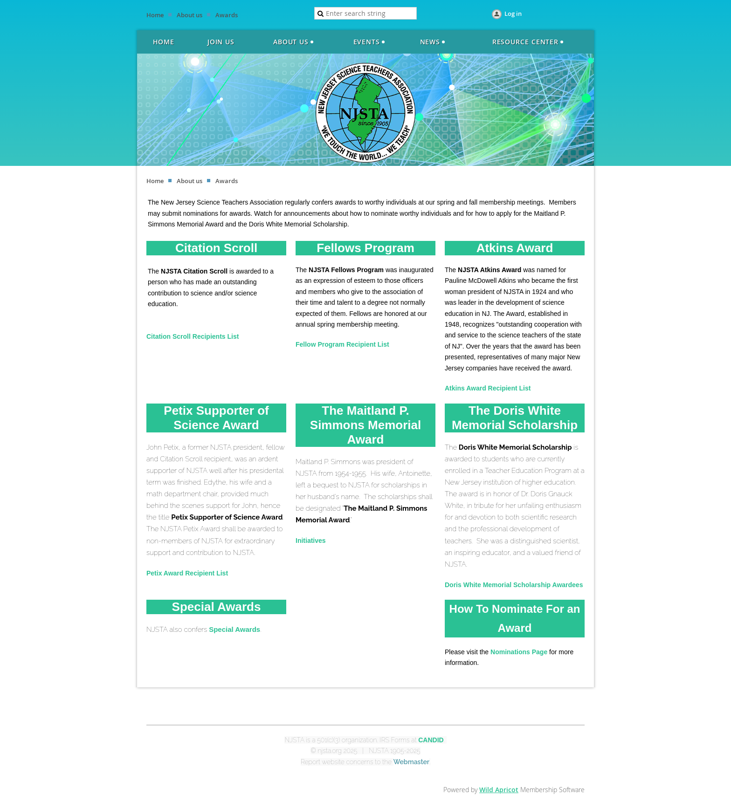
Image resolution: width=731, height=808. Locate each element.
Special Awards (234, 629)
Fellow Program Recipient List (342, 344)
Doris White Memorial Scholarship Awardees (514, 585)
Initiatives (311, 540)
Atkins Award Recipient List (488, 388)
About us (189, 15)
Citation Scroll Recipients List (192, 336)
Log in (513, 13)
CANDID (430, 740)
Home (155, 15)
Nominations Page (518, 652)
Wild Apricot (498, 789)
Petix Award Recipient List (187, 573)
